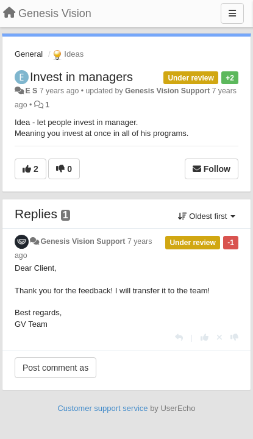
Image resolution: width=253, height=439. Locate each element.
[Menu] (232, 13)
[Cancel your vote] (219, 337)
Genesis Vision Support (167, 91)
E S (31, 91)
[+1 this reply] (204, 337)
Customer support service (102, 408)
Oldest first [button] (206, 216)
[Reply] (179, 337)
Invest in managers (81, 77)
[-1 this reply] (234, 337)
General (29, 54)
